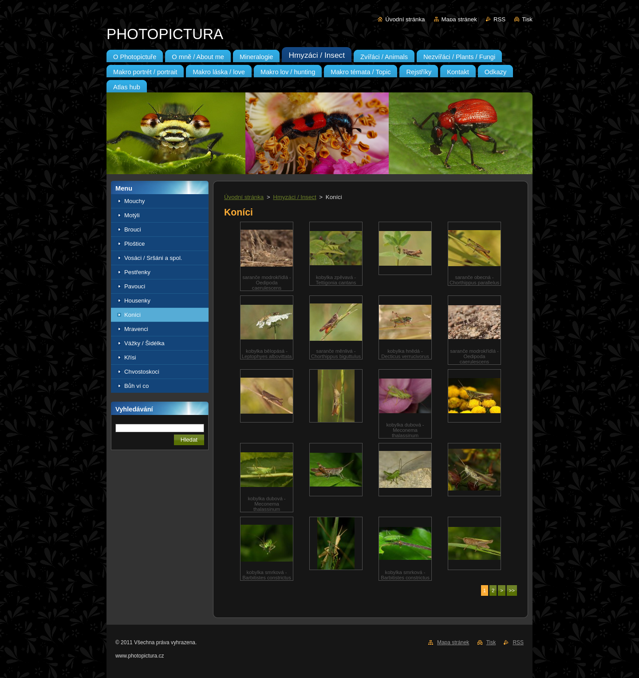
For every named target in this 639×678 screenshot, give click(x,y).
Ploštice (134, 243)
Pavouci (134, 286)
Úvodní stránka (405, 19)
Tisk (527, 19)
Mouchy (134, 201)
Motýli (132, 215)
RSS (499, 19)
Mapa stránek (459, 19)
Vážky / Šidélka (144, 343)
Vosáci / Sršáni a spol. (153, 258)
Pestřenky (137, 272)
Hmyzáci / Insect (294, 197)
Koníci (132, 314)
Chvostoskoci (141, 371)
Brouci (132, 229)
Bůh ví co (136, 386)
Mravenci (136, 329)
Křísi (130, 357)
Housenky (137, 300)
